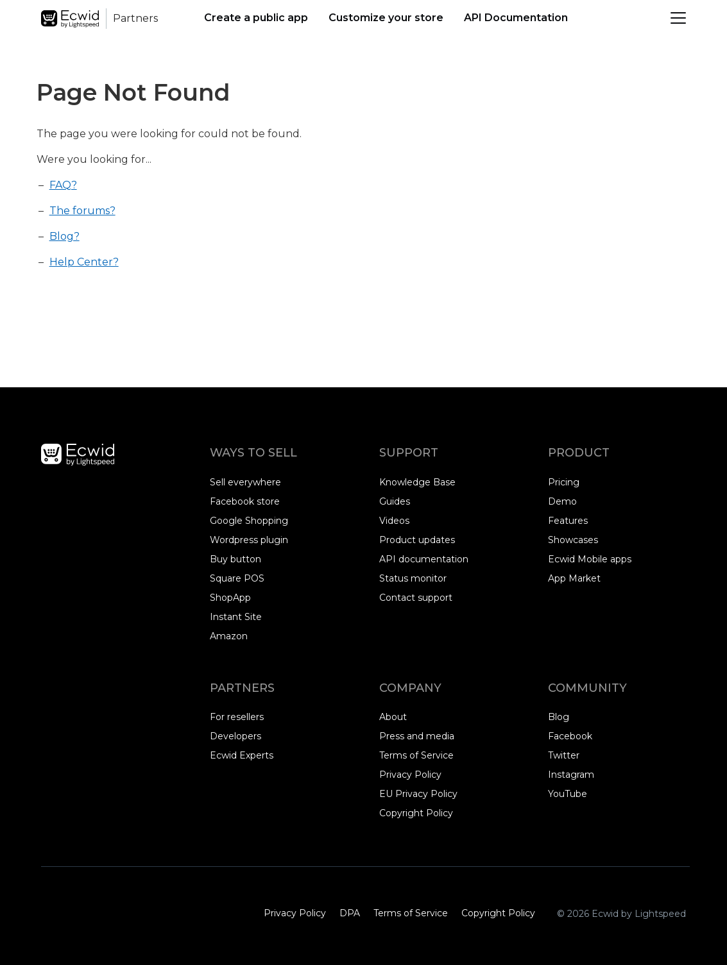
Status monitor (413, 578)
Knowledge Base (417, 482)
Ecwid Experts (241, 755)
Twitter (566, 756)
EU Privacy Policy (418, 794)
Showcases (573, 540)
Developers (235, 736)
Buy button (235, 559)
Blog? (64, 236)
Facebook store (245, 501)
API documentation (423, 559)
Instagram (571, 775)
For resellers (237, 717)
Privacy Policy (410, 774)
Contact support (415, 597)
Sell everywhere (245, 482)
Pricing (563, 482)
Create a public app (256, 18)
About (393, 717)
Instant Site (236, 617)
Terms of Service (416, 755)
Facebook (570, 736)
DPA (349, 913)
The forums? (82, 211)
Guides (394, 501)
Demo (562, 501)
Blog (558, 717)
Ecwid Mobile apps (589, 559)
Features (568, 520)
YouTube (567, 794)
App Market (574, 578)
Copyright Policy (416, 813)
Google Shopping (249, 520)
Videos (394, 520)
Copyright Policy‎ (498, 913)
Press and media (416, 736)
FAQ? (63, 185)
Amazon (229, 636)
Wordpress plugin (249, 540)
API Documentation (516, 18)
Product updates (417, 540)
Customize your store (386, 18)
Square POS (237, 578)
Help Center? (84, 262)
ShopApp (230, 597)
